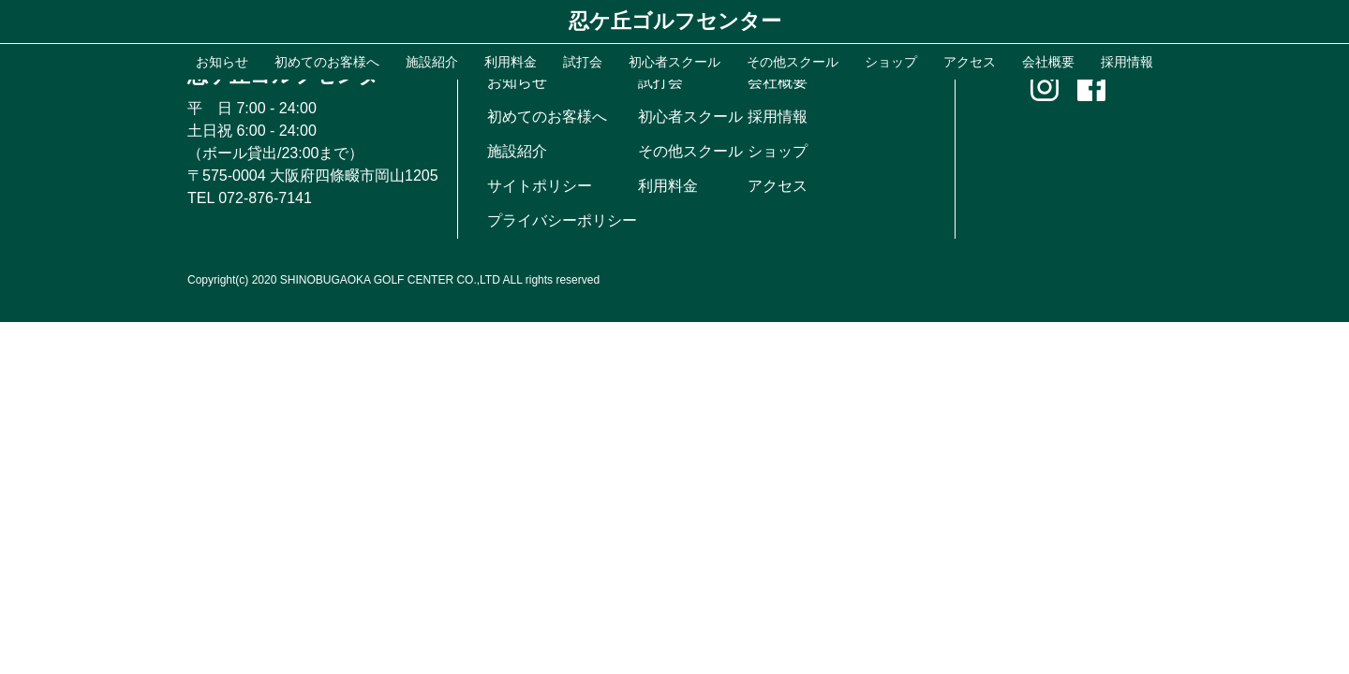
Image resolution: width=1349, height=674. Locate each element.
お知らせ (517, 82)
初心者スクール (690, 117)
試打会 (660, 82)
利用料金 (668, 186)
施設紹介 (517, 151)
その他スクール (690, 151)
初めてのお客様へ (547, 117)
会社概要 (778, 82)
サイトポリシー (539, 186)
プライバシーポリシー (562, 220)
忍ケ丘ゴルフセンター (675, 21)
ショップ (778, 151)
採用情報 (778, 117)
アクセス (778, 186)
